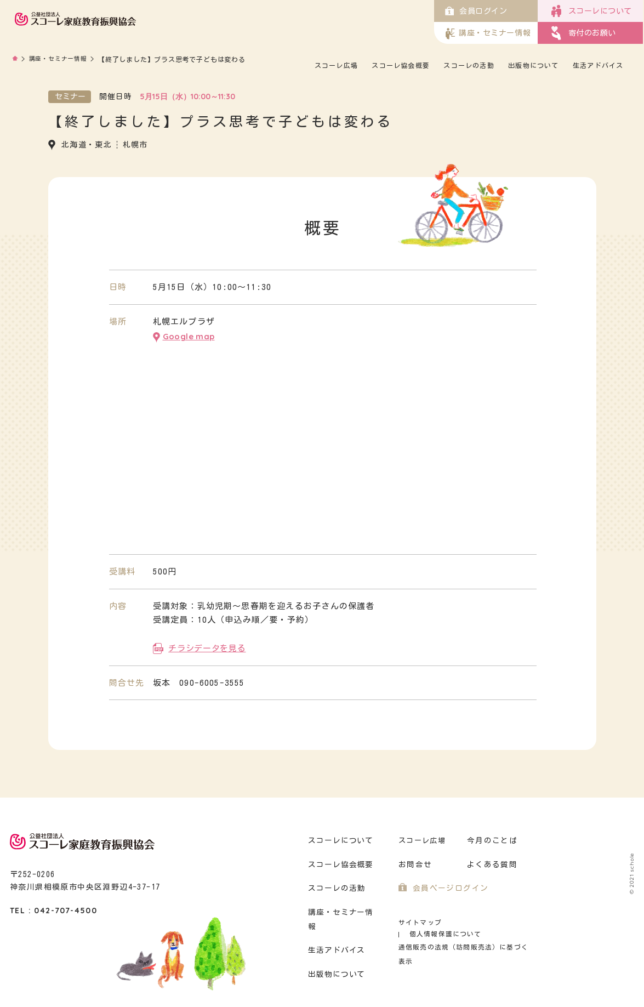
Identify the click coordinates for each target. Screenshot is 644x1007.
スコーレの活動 (475, 65)
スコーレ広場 (343, 65)
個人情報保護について (491, 920)
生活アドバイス (603, 65)
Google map (189, 335)
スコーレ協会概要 (408, 65)
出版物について (539, 65)
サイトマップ (418, 920)
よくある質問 (490, 862)
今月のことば (490, 837)
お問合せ (414, 862)
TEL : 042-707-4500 (53, 908)
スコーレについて (339, 837)
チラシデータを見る (207, 645)
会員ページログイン (448, 886)
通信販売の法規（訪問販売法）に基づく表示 (464, 933)
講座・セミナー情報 (60, 59)
